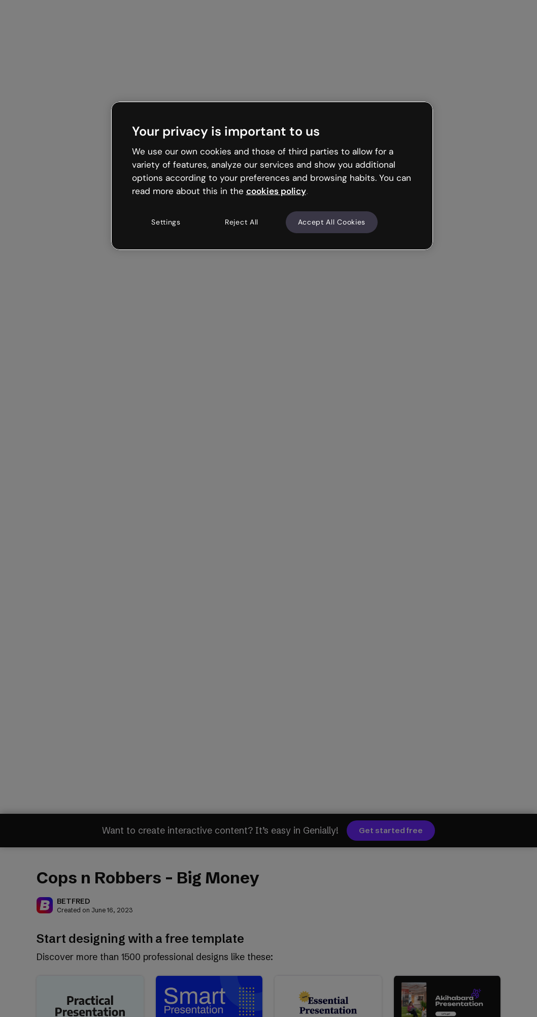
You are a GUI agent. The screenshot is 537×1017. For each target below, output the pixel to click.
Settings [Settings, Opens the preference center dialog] (166, 222)
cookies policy (276, 191)
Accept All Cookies (332, 222)
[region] (272, 176)
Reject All (241, 222)
